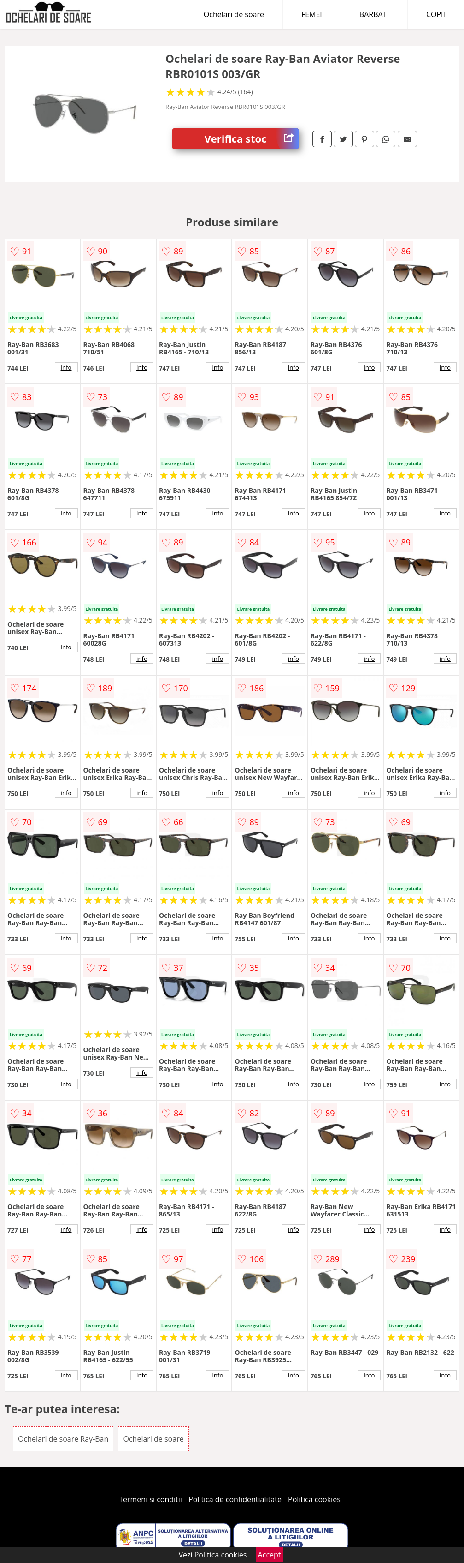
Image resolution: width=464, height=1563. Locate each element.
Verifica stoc (252, 138)
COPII (435, 14)
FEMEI (311, 14)
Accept (269, 1555)
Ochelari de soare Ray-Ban (63, 1439)
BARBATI (374, 14)
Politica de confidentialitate (235, 1499)
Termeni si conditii (150, 1499)
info (66, 367)
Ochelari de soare (234, 14)
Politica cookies (314, 1499)
